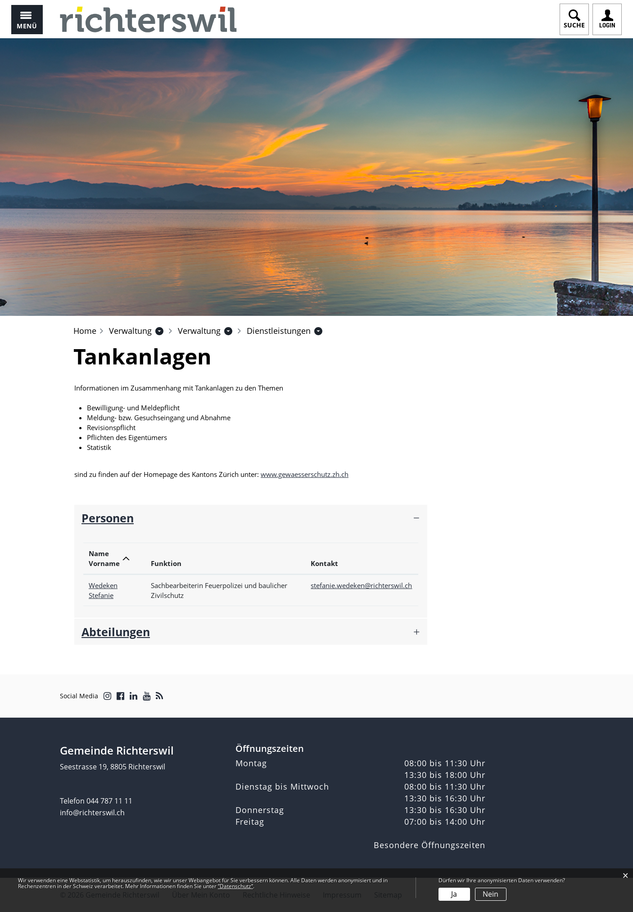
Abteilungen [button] (115, 631)
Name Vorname (104, 558)
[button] (130, 330)
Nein (490, 894)
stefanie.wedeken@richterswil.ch (361, 585)
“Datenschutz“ (235, 886)
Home (84, 330)
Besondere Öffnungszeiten (429, 845)
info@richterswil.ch (92, 813)
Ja (454, 894)
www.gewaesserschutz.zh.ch (309, 474)
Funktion (166, 563)
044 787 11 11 (109, 801)
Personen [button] (107, 518)
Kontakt (324, 563)
